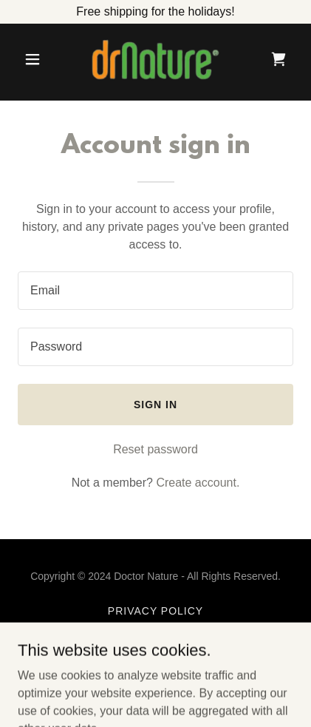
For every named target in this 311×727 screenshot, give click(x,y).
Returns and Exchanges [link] (155, 646)
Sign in (155, 404)
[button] (38, 59)
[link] (156, 59)
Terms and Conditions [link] (155, 629)
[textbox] (155, 290)
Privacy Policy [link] (155, 611)
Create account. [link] (197, 482)
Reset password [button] (155, 449)
